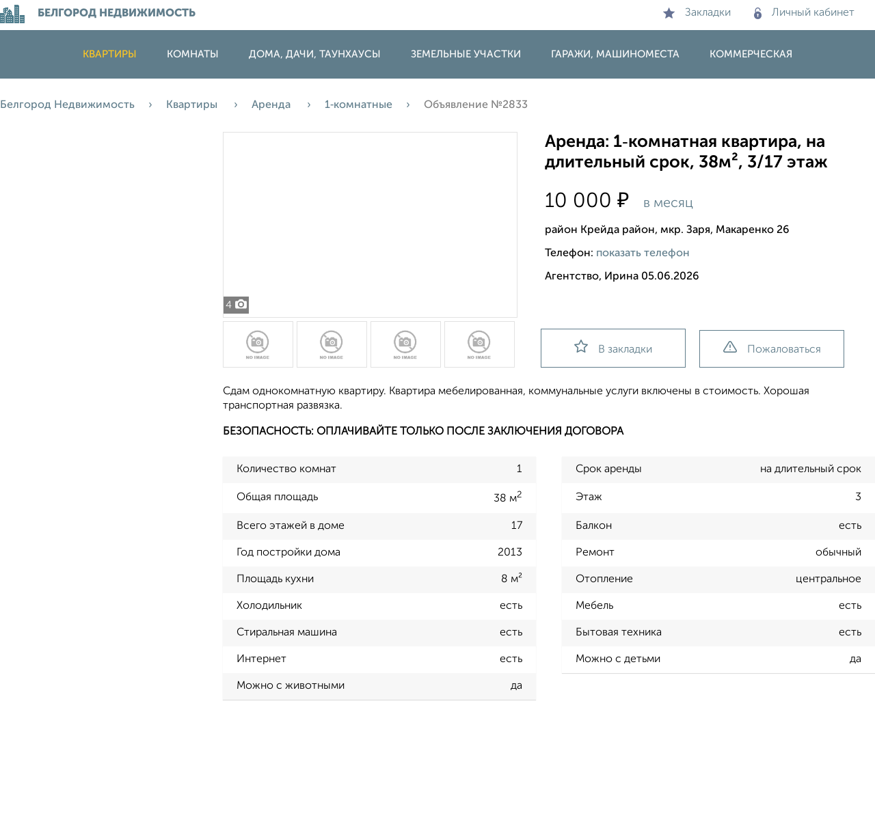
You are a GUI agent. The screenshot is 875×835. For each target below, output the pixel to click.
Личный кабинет (804, 13)
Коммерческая (751, 54)
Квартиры (110, 54)
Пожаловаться (772, 348)
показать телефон (643, 253)
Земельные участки (466, 54)
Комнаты (193, 54)
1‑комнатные (358, 105)
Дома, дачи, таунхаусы (315, 54)
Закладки (697, 13)
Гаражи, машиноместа (615, 54)
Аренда (272, 105)
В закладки (613, 347)
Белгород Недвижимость (67, 105)
